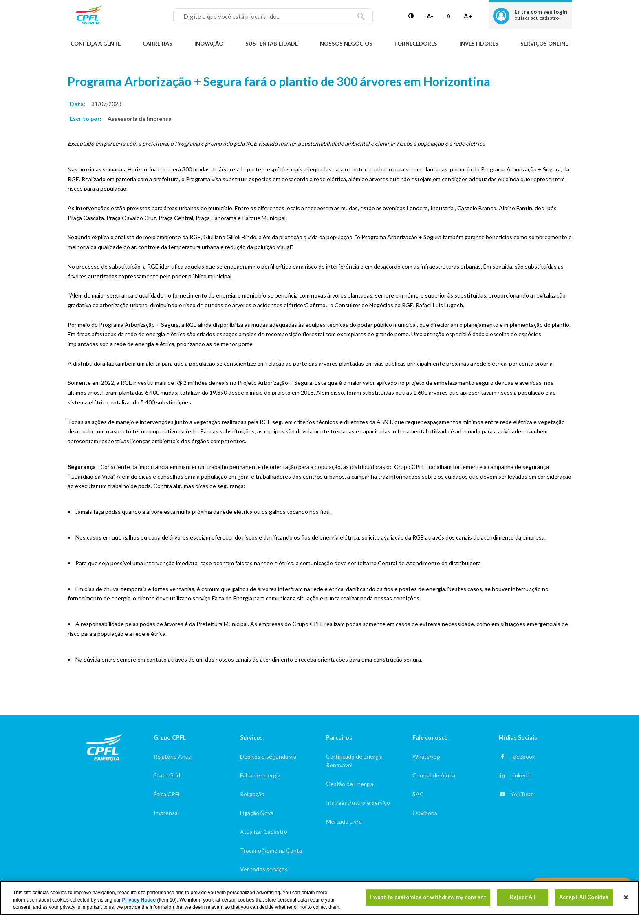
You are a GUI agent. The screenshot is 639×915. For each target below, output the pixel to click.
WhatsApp (426, 756)
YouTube (522, 794)
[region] (319, 898)
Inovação (208, 43)
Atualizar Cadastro (263, 831)
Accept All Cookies (583, 897)
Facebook (523, 756)
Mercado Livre (344, 821)
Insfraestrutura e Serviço (358, 802)
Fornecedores (415, 43)
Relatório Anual (173, 756)
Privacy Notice (139, 900)
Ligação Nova (256, 812)
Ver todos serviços (264, 869)
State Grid (167, 775)
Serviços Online (544, 43)
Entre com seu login (540, 14)
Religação (252, 794)
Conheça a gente (96, 43)
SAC (418, 794)
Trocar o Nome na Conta (271, 850)
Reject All (522, 897)
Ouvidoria (424, 812)
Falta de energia (260, 775)
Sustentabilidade (271, 43)
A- (430, 16)
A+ (468, 16)
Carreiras (157, 43)
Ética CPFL (167, 794)
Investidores (478, 43)
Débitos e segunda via (268, 756)
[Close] (626, 897)
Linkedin (521, 775)
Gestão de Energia (349, 783)
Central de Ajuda (433, 775)
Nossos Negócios (346, 43)
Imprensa (166, 812)
